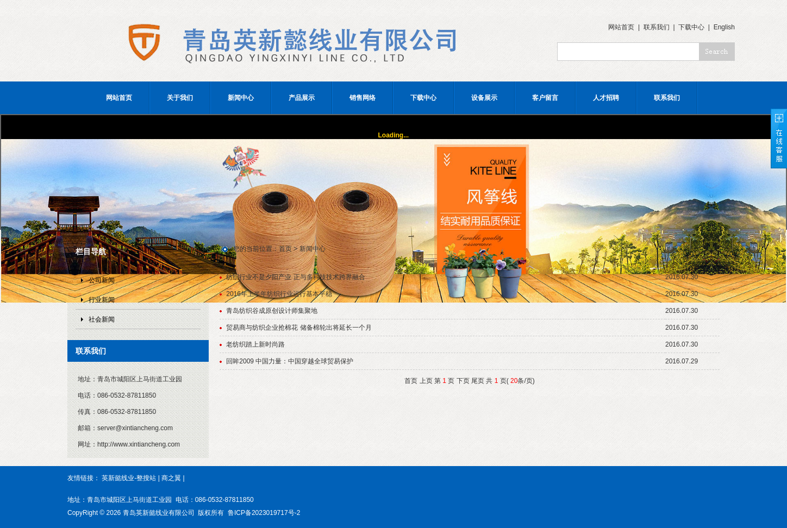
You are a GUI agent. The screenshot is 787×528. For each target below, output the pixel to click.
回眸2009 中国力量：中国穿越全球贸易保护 (289, 361)
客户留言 (545, 98)
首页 (285, 249)
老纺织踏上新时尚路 (255, 344)
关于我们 (180, 98)
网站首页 (621, 27)
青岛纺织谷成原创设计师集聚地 (271, 311)
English (724, 27)
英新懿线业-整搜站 (129, 478)
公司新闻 (102, 280)
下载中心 (691, 27)
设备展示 (484, 98)
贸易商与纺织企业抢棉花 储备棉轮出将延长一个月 (298, 327)
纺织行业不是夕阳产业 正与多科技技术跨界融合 (295, 277)
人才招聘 (606, 98)
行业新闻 (102, 300)
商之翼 (171, 478)
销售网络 (362, 98)
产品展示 (302, 98)
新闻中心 (241, 98)
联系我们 (657, 27)
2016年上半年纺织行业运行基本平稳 (279, 294)
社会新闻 (102, 319)
